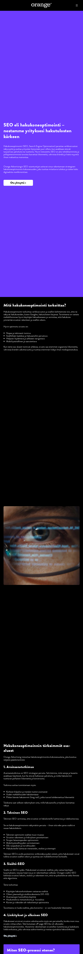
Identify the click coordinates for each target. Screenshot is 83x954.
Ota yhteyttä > (10, 936)
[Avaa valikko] (76, 5)
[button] (18, 183)
